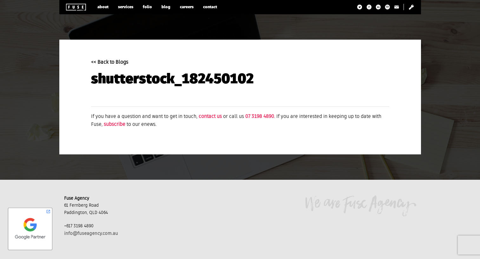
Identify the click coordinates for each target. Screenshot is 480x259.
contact (210, 7)
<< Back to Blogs (109, 62)
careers (187, 7)
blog (165, 7)
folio (147, 7)
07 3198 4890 (259, 116)
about (102, 7)
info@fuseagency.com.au (91, 233)
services (125, 7)
